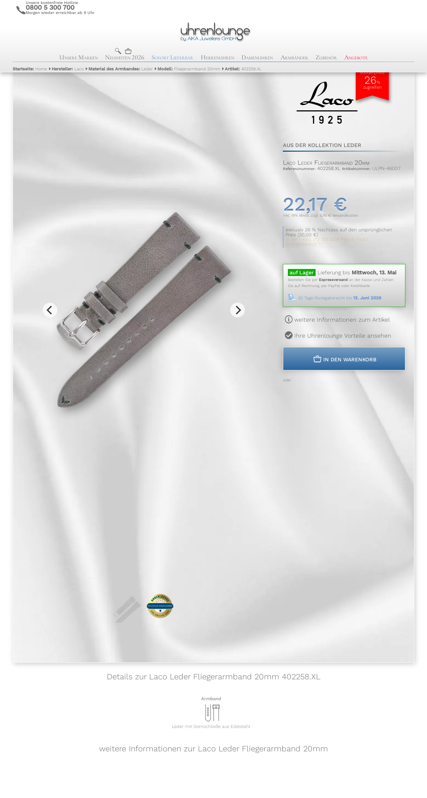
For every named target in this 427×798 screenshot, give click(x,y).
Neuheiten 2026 (124, 57)
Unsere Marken (78, 57)
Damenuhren (257, 57)
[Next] (237, 310)
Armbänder (294, 57)
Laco (68, 68)
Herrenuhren (217, 57)
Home (30, 68)
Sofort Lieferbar (172, 57)
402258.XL (243, 68)
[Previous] (50, 310)
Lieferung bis (357, 272)
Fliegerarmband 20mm (188, 68)
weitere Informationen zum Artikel (342, 319)
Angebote (356, 57)
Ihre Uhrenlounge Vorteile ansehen (342, 335)
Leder (120, 68)
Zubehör (326, 57)
